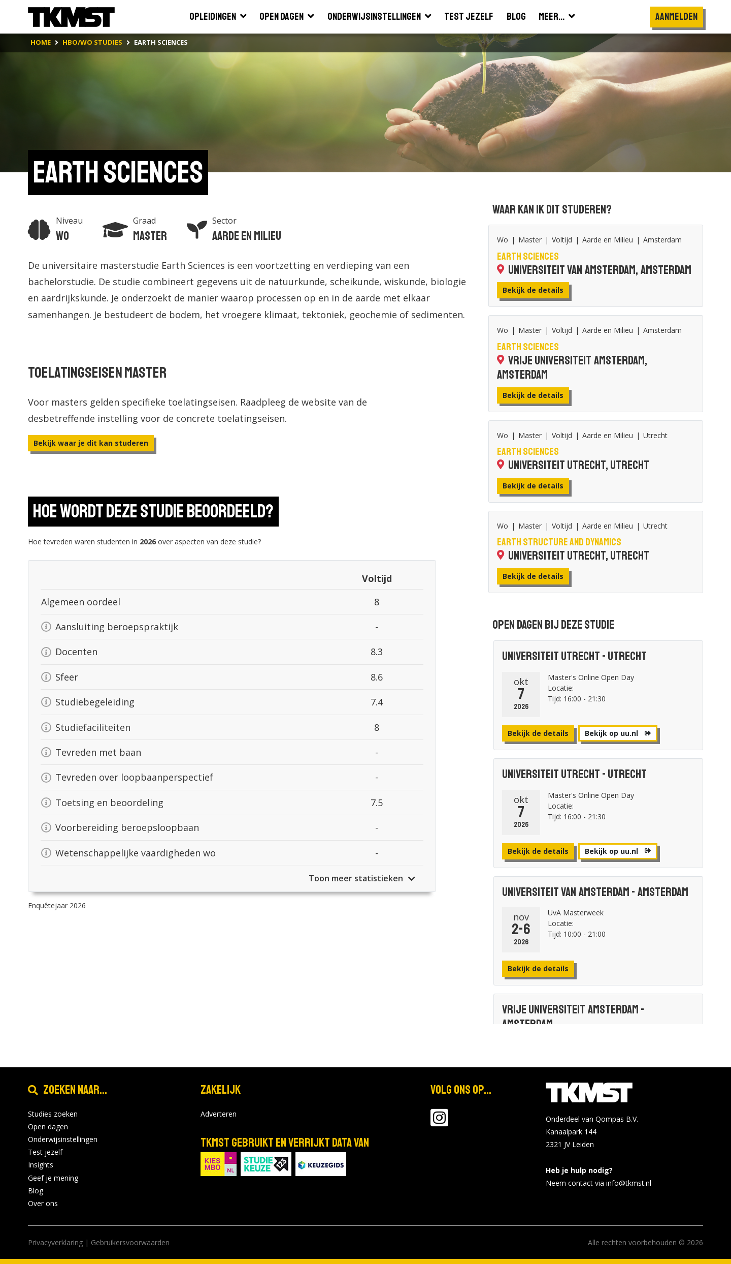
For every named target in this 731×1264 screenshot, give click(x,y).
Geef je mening (53, 1178)
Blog (35, 1190)
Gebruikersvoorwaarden (130, 1242)
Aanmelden (676, 16)
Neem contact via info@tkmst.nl (598, 1183)
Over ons (43, 1203)
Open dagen (48, 1126)
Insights (40, 1164)
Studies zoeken (53, 1114)
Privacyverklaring (55, 1242)
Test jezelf (45, 1152)
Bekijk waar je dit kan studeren (91, 443)
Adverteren (219, 1114)
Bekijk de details (533, 290)
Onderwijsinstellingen (62, 1139)
